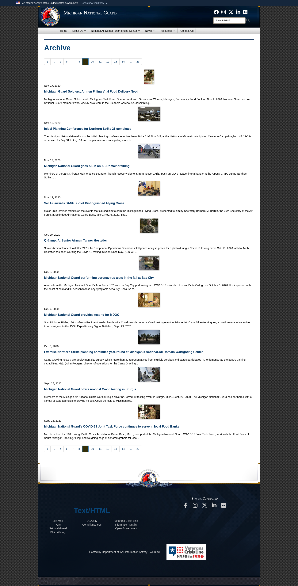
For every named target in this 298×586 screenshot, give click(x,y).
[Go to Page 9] (85, 61)
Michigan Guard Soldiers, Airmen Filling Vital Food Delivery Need (91, 91)
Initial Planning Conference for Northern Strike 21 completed (88, 128)
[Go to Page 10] (92, 61)
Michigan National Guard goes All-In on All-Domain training (87, 166)
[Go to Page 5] (60, 61)
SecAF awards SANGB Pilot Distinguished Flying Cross (84, 203)
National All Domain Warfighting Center (115, 30)
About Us (79, 30)
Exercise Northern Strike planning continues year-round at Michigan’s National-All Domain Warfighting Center (123, 352)
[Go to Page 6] (66, 61)
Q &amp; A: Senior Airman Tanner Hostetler (75, 240)
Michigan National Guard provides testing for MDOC (81, 314)
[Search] (229, 20)
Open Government (126, 528)
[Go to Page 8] (79, 61)
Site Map (57, 520)
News (150, 30)
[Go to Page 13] (116, 61)
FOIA (58, 524)
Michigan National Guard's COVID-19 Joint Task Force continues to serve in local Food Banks (111, 426)
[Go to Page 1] (47, 61)
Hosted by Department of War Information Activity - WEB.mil (124, 552)
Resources (167, 30)
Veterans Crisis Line (126, 520)
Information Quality (126, 524)
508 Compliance (91, 524)
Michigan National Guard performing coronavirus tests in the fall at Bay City (99, 277)
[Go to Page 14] (123, 61)
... (54, 61)
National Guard (58, 528)
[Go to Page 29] (138, 61)
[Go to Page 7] (73, 61)
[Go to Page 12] (108, 61)
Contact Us (186, 30)
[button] (94, 3)
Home (63, 30)
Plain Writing (57, 532)
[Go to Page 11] (100, 61)
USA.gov (92, 520)
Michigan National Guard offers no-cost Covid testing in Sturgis (90, 389)
